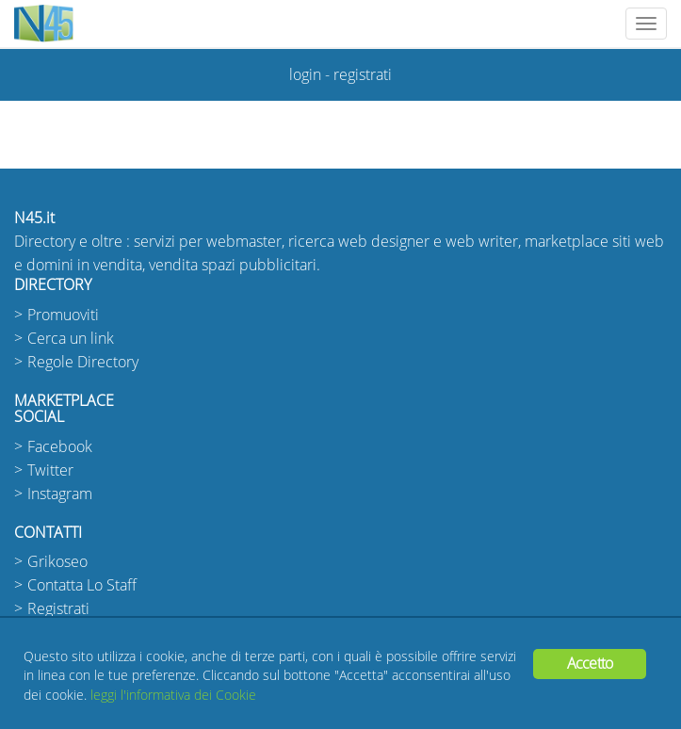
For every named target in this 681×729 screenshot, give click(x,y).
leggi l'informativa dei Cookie (173, 696)
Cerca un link (70, 339)
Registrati (58, 609)
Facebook (59, 447)
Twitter (50, 470)
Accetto (589, 663)
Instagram (59, 494)
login (305, 75)
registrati (362, 75)
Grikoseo (57, 562)
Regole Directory (82, 362)
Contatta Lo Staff (82, 585)
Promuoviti (63, 315)
